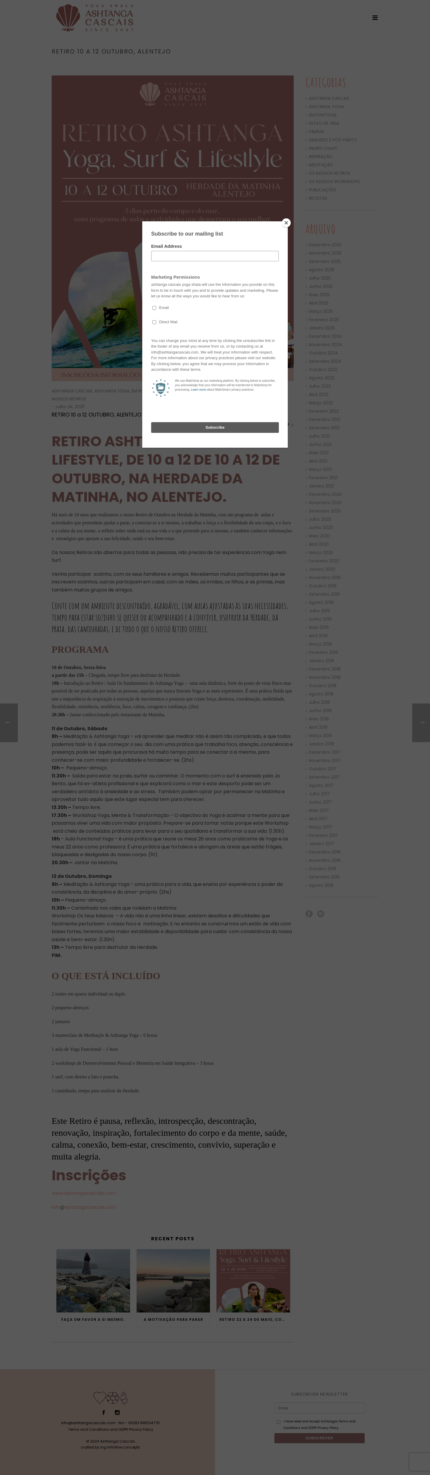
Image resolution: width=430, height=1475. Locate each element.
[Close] (286, 222)
